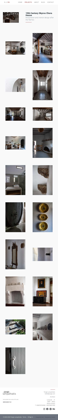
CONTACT (50, 2)
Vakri (43, 417)
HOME (20, 2)
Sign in (30, 417)
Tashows (53, 417)
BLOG (43, 2)
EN (9, 2)
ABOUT (36, 2)
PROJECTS (28, 2)
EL (5, 2)
